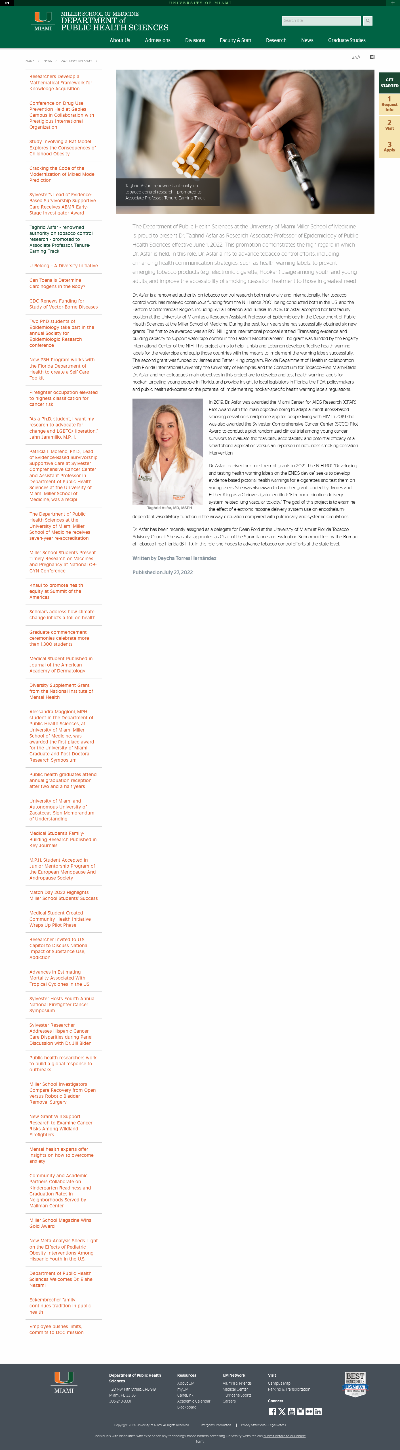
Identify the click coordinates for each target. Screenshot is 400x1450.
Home (30, 61)
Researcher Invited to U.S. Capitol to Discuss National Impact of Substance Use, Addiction (59, 949)
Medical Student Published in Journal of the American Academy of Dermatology (61, 665)
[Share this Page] (369, 58)
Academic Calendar (193, 1401)
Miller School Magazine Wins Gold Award (60, 1223)
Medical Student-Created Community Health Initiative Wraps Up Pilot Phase (60, 919)
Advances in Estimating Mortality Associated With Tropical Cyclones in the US (59, 978)
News (48, 61)
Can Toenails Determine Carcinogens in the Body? (57, 283)
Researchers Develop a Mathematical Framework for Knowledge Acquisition (61, 82)
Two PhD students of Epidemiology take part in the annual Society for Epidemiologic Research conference (62, 333)
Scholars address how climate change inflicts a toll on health (63, 615)
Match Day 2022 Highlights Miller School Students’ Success (64, 895)
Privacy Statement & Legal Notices (263, 1425)
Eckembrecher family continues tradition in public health (60, 1306)
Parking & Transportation (289, 1389)
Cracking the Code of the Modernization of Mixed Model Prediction (63, 174)
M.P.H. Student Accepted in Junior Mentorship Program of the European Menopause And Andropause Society (63, 869)
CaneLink (185, 1395)
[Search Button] (367, 21)
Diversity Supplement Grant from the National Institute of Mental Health (61, 691)
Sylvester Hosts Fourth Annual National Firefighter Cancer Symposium (63, 1005)
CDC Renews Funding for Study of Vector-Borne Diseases (64, 304)
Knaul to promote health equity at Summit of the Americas (56, 591)
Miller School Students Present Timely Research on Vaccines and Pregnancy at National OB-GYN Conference (63, 562)
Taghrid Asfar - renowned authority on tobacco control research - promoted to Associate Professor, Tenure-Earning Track (61, 239)
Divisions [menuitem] (195, 40)
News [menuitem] (307, 40)
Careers (229, 1401)
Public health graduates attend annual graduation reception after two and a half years (63, 780)
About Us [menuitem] (120, 40)
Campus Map (279, 1384)
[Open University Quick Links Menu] (393, 3)
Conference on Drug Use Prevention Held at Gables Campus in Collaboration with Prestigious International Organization (62, 115)
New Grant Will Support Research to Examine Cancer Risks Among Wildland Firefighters (61, 1125)
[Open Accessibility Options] (7, 3)
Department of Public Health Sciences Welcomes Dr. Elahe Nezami (61, 1279)
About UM (185, 1384)
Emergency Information (215, 1425)
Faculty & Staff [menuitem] (235, 40)
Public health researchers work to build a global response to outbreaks (63, 1064)
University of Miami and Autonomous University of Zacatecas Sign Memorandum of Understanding (62, 810)
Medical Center (235, 1389)
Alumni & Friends (237, 1384)
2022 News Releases (77, 61)
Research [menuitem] (276, 40)
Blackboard (187, 1407)
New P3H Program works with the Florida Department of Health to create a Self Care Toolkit (62, 369)
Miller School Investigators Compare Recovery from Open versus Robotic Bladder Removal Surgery (63, 1093)
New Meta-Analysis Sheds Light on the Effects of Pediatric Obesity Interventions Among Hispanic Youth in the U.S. (64, 1250)
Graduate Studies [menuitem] (347, 40)
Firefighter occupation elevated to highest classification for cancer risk (64, 398)
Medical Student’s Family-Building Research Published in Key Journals (63, 839)
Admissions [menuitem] (157, 40)
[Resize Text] (356, 57)
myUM (182, 1389)
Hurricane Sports (237, 1395)
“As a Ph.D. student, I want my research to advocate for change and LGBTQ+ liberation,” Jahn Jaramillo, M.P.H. (64, 428)
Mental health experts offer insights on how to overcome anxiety (62, 1155)
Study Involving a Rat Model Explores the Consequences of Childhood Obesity (63, 147)
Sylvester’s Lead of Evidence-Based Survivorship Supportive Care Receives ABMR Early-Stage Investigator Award (63, 204)
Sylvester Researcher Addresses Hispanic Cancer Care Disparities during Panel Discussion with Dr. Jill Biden (61, 1034)
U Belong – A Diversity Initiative (64, 266)
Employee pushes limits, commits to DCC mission (57, 1329)
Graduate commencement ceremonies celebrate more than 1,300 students (59, 638)
